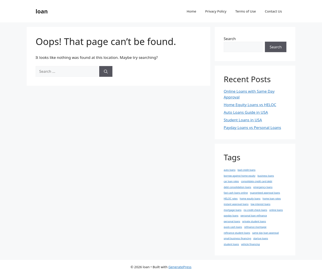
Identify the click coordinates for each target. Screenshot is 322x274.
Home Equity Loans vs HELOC (250, 104)
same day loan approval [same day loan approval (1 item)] (265, 232)
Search (230, 38)
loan (42, 11)
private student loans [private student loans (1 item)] (254, 221)
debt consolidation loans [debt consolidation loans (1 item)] (237, 187)
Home (191, 11)
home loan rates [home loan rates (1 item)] (272, 198)
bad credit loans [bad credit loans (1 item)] (246, 169)
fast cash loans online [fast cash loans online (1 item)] (236, 192)
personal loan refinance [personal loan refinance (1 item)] (253, 215)
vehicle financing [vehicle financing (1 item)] (250, 244)
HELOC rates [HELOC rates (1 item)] (231, 198)
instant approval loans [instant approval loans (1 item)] (236, 204)
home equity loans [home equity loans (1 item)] (250, 198)
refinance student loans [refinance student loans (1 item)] (237, 232)
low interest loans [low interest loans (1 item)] (260, 204)
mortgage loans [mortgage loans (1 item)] (232, 210)
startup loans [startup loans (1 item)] (260, 238)
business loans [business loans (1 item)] (266, 175)
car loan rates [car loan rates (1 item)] (231, 181)
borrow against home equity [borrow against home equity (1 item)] (239, 175)
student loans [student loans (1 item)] (231, 244)
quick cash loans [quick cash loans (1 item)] (233, 227)
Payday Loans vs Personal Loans (252, 127)
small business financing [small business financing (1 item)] (237, 238)
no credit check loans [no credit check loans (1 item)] (255, 210)
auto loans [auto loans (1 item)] (230, 169)
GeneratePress (179, 267)
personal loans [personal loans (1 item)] (232, 221)
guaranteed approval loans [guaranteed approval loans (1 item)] (265, 192)
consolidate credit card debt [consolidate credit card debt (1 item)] (256, 181)
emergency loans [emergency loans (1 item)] (263, 187)
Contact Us (273, 11)
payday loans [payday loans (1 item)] (231, 215)
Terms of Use (245, 11)
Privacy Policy (215, 11)
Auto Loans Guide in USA (246, 112)
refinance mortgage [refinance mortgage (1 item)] (255, 227)
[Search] (105, 71)
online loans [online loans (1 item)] (276, 210)
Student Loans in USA (243, 119)
